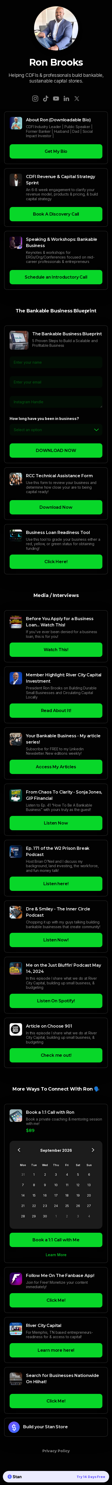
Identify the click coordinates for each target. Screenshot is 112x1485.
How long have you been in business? (44, 418)
